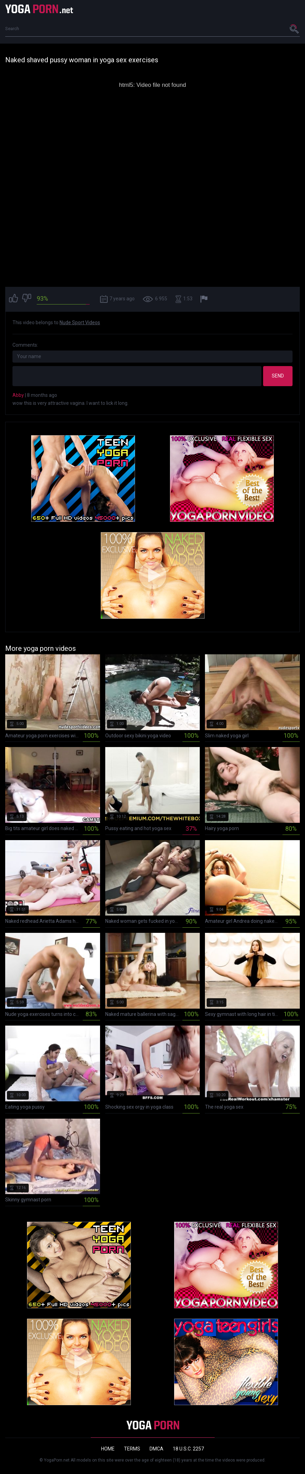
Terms (132, 1449)
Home (108, 1449)
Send (278, 376)
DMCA (156, 1449)
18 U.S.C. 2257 (188, 1449)
